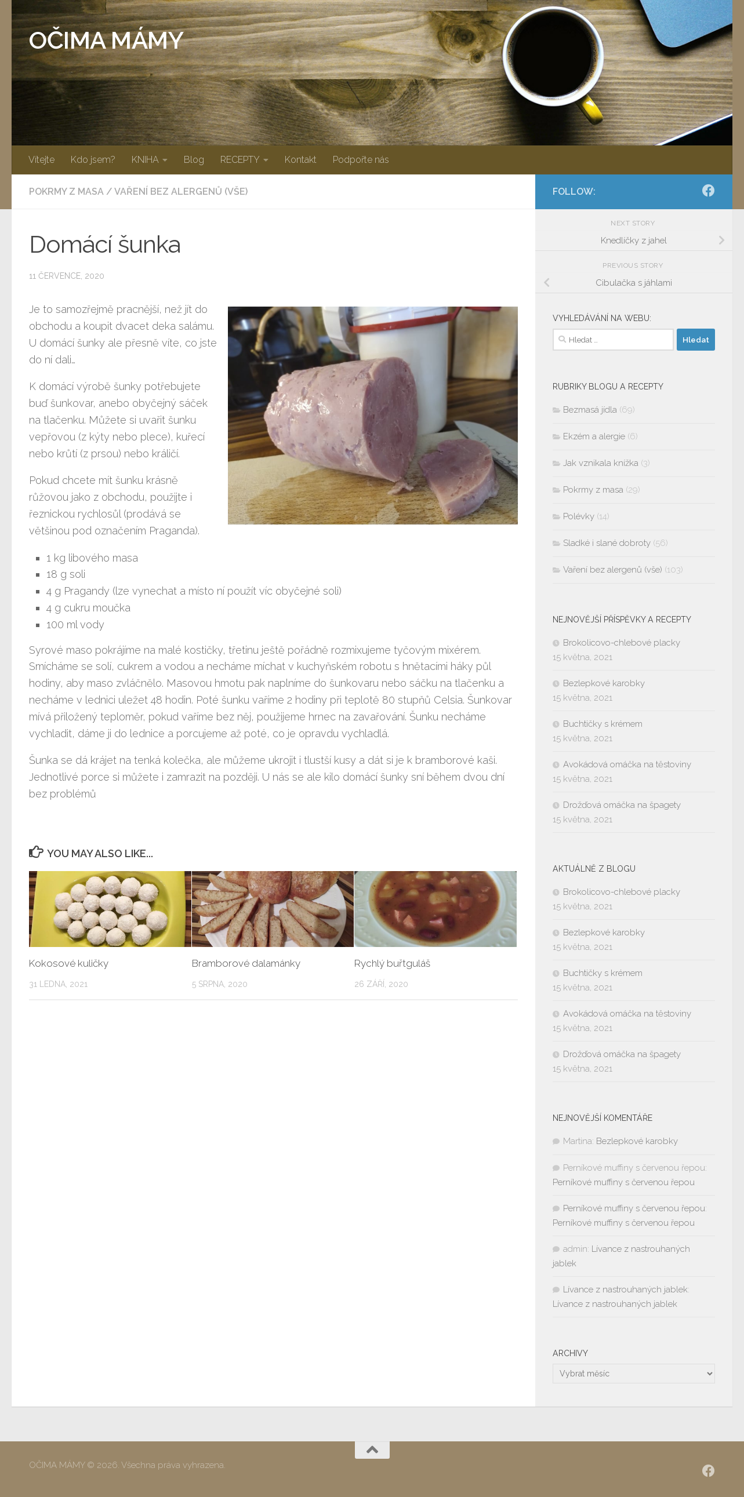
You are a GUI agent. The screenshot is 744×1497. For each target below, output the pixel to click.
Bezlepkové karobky (604, 683)
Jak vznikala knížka (600, 463)
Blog (194, 159)
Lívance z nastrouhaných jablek (625, 1289)
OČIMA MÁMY (106, 40)
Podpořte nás (361, 159)
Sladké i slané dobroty (607, 543)
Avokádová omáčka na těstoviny (627, 764)
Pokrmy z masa (66, 191)
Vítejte (41, 159)
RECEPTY (240, 159)
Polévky (578, 516)
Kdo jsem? (93, 159)
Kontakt (301, 159)
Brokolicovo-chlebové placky (621, 643)
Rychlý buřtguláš (392, 963)
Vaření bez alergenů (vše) (181, 191)
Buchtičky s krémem (603, 724)
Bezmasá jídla (590, 410)
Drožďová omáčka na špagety (622, 805)
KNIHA (145, 159)
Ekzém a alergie (594, 436)
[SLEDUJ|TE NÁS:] (708, 190)
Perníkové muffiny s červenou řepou (624, 1182)
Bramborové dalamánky (246, 963)
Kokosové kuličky (68, 963)
